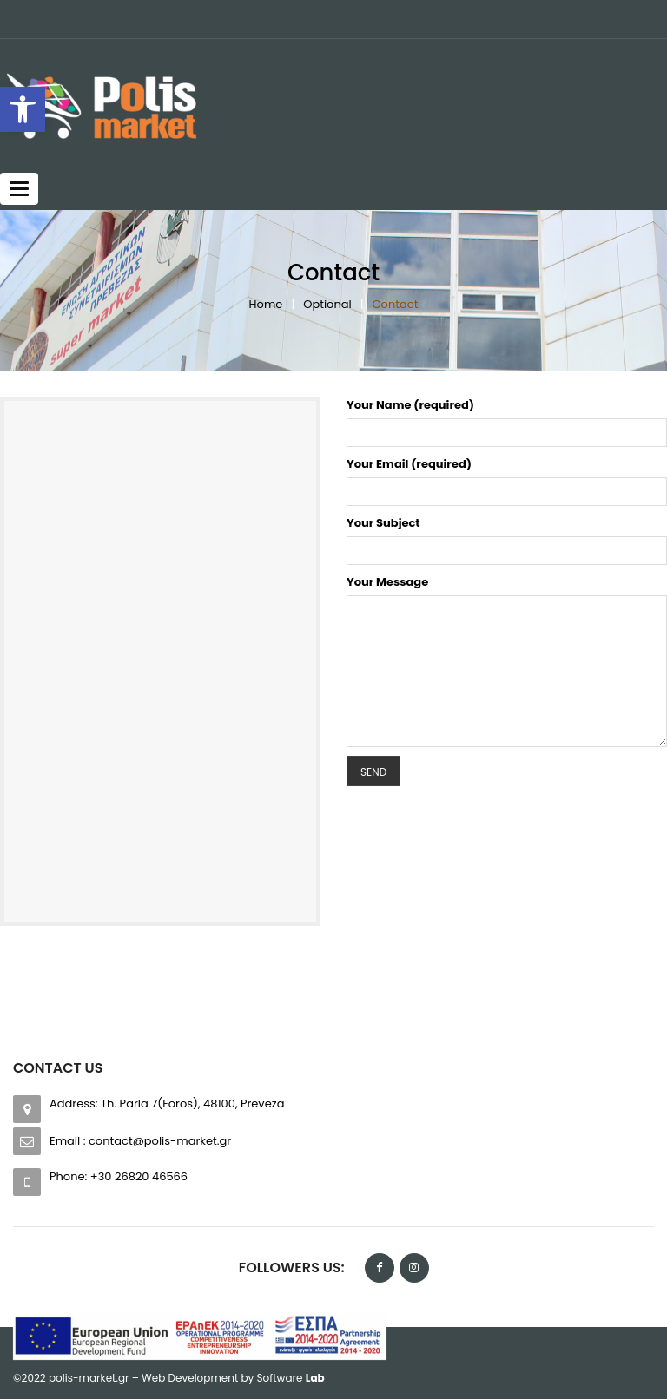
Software (291, 1377)
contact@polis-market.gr (160, 1141)
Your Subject (383, 523)
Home (266, 304)
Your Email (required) (409, 464)
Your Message (387, 582)
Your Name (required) (410, 405)
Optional (327, 304)
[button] (22, 109)
